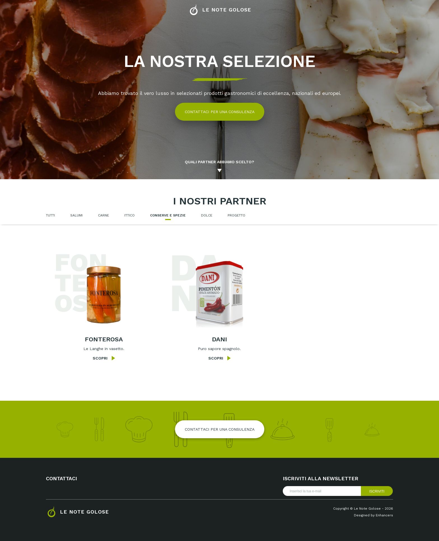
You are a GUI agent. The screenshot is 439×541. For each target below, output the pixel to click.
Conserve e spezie (168, 215)
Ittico (129, 215)
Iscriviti (376, 491)
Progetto (236, 215)
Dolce (206, 215)
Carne (103, 215)
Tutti (50, 215)
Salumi (76, 215)
